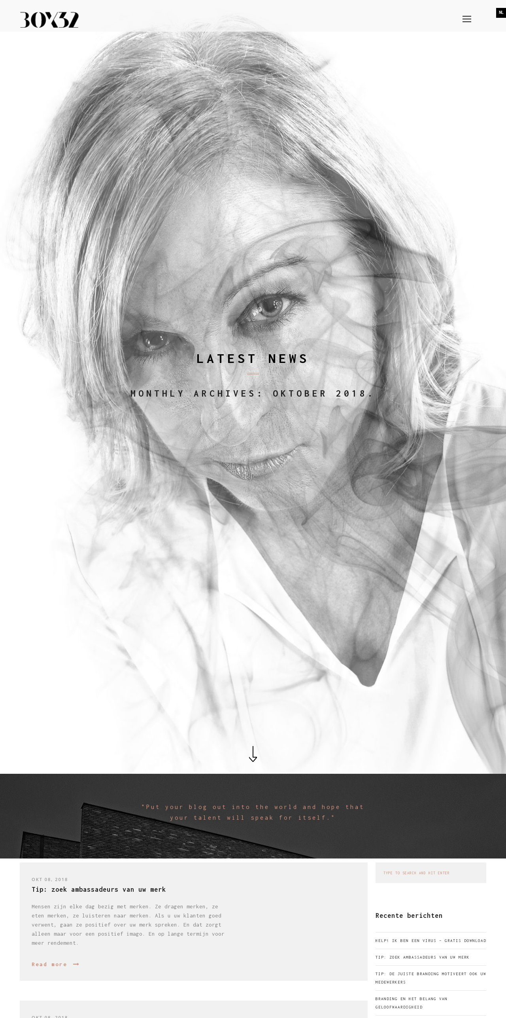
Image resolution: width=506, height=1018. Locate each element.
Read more (49, 964)
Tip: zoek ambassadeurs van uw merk (423, 957)
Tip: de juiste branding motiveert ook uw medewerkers (431, 978)
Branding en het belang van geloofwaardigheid (411, 1003)
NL (501, 12)
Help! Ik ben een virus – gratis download (431, 940)
